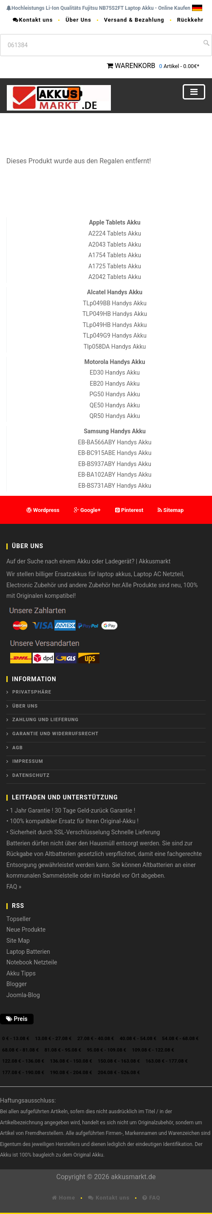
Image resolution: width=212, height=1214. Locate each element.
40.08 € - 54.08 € (138, 1038)
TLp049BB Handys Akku (115, 303)
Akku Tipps (21, 973)
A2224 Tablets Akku (114, 233)
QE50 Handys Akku (115, 405)
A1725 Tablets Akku (114, 266)
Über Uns (78, 20)
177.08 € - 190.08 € (23, 1072)
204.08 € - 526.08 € (119, 1072)
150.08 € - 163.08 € (119, 1061)
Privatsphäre (31, 692)
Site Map (18, 940)
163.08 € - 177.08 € (167, 1061)
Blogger (16, 984)
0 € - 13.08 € (15, 1038)
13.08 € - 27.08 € (53, 1038)
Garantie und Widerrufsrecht (55, 733)
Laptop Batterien (28, 951)
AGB (17, 748)
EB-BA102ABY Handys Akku (115, 474)
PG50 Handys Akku (114, 394)
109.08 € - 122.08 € (153, 1050)
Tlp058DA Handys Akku (115, 346)
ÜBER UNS (25, 706)
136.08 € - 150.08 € (71, 1061)
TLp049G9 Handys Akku (115, 335)
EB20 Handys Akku (114, 383)
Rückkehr (190, 20)
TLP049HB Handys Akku (114, 313)
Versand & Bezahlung (134, 20)
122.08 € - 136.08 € (23, 1061)
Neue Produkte (25, 929)
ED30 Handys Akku (115, 372)
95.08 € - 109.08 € (106, 1050)
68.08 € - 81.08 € (20, 1050)
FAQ (151, 1197)
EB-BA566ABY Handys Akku (115, 442)
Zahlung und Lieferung (45, 719)
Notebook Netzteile (31, 962)
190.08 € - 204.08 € (71, 1072)
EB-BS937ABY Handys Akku (114, 464)
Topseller (18, 918)
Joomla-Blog (23, 995)
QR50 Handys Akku (114, 415)
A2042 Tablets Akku (114, 276)
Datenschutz (31, 775)
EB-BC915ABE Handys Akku (115, 452)
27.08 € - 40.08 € (95, 1038)
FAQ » (13, 886)
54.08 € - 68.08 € (180, 1038)
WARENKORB (135, 66)
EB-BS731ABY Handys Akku (114, 485)
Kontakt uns (33, 20)
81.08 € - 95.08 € (63, 1050)
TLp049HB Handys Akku (114, 324)
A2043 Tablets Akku (114, 244)
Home (63, 1197)
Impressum (27, 761)
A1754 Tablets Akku (114, 255)
